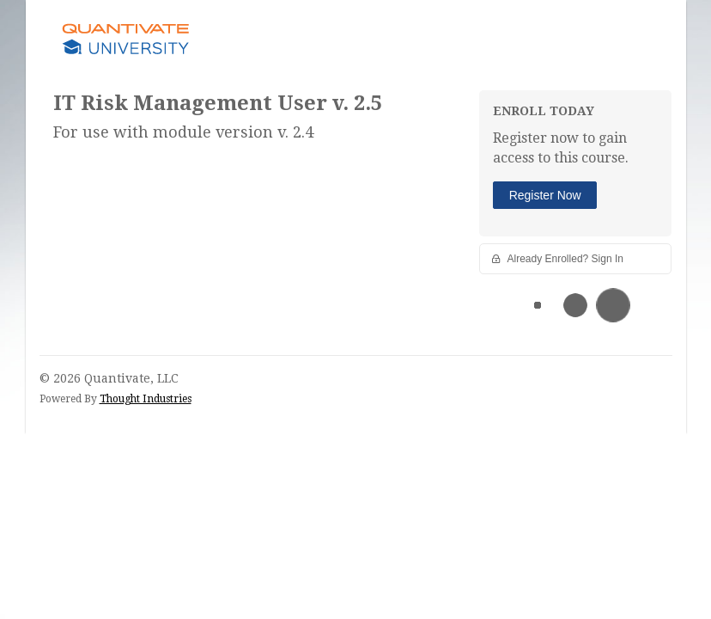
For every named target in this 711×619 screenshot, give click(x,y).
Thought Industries (145, 399)
